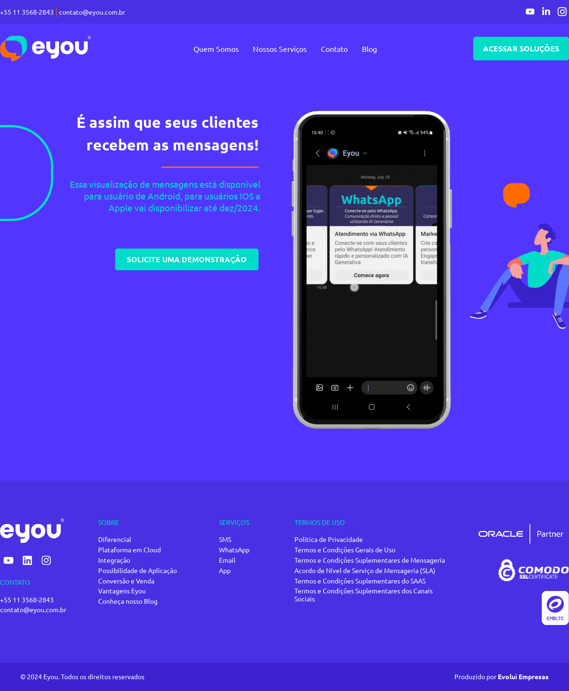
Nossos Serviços (277, 48)
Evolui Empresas (523, 676)
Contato (331, 48)
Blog (367, 48)
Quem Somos (213, 48)
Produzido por (476, 676)
